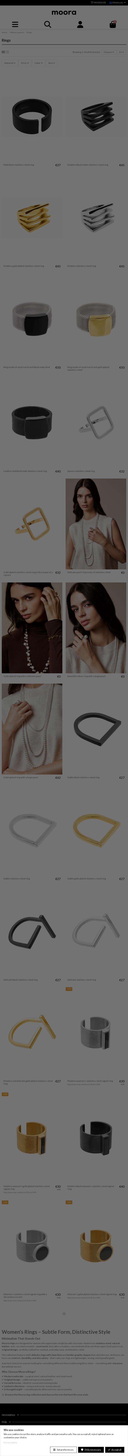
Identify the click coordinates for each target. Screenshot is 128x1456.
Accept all (114, 1449)
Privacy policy (10, 1442)
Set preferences (63, 1449)
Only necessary (91, 1449)
